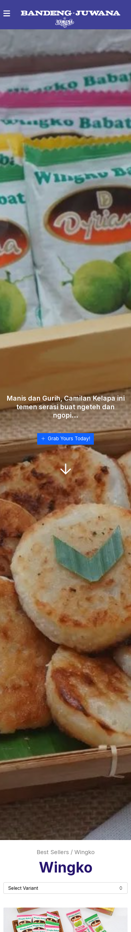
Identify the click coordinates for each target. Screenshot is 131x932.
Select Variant (65, 888)
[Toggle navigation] (7, 13)
